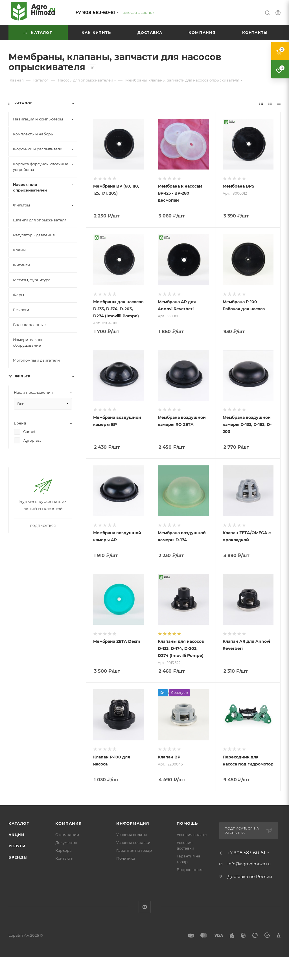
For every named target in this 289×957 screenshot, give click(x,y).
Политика (125, 858)
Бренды (18, 857)
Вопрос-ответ (190, 869)
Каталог (18, 823)
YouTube (145, 907)
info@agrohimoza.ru (249, 863)
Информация (132, 823)
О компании (67, 834)
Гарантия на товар (134, 850)
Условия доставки (133, 842)
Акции (16, 834)
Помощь (187, 823)
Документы (66, 842)
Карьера (63, 850)
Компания (68, 823)
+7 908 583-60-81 (95, 12)
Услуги (17, 846)
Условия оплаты (131, 834)
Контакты (64, 858)
